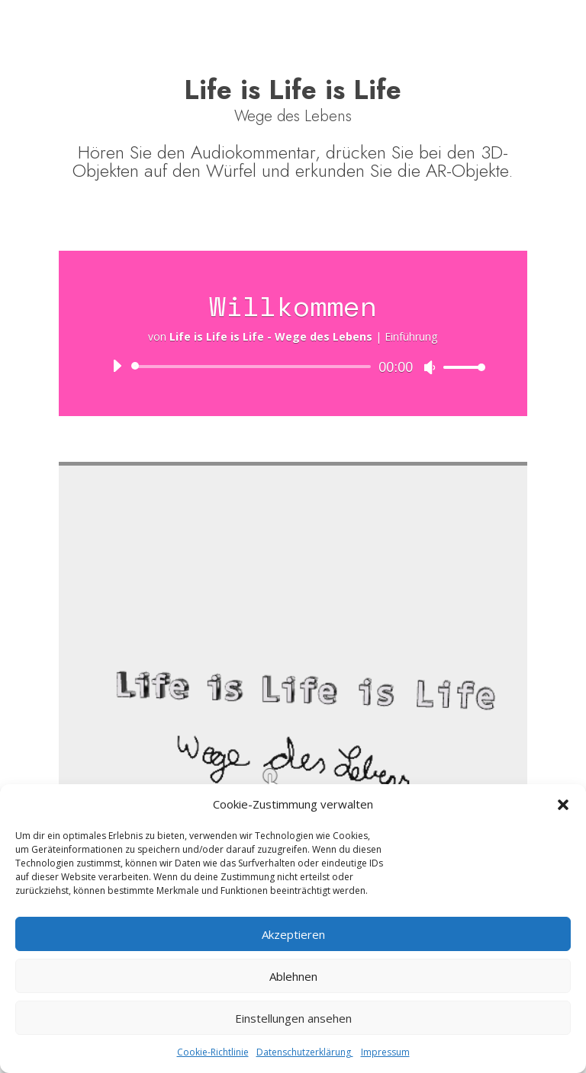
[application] (293, 366)
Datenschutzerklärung (304, 1052)
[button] (563, 804)
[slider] (254, 366)
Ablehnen (293, 976)
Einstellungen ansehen (293, 1018)
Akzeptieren (293, 934)
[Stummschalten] (429, 367)
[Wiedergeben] (117, 366)
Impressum (385, 1052)
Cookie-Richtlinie (213, 1052)
